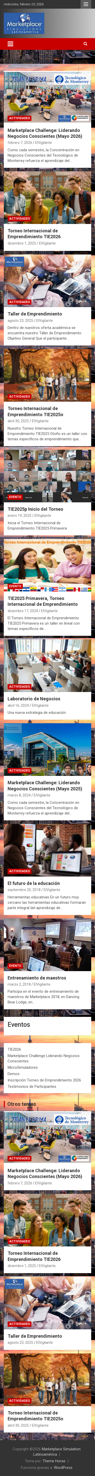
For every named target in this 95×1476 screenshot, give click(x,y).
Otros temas (21, 1104)
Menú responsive (86, 4)
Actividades (19, 118)
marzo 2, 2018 (19, 984)
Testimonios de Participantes (32, 1086)
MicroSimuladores (23, 1067)
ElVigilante (43, 143)
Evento (15, 497)
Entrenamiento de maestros (37, 978)
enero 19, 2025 (19, 516)
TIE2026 (14, 1049)
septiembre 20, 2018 (24, 890)
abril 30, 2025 (18, 421)
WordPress (63, 1467)
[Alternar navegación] (10, 44)
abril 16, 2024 (18, 705)
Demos (14, 1074)
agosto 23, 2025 (20, 321)
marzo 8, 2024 (19, 795)
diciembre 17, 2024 (23, 611)
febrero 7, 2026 (20, 143)
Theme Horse (54, 1461)
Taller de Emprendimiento (35, 314)
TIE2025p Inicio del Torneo (35, 509)
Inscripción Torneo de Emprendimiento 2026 (44, 1080)
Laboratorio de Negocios (34, 698)
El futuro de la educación (34, 883)
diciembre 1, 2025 (22, 243)
